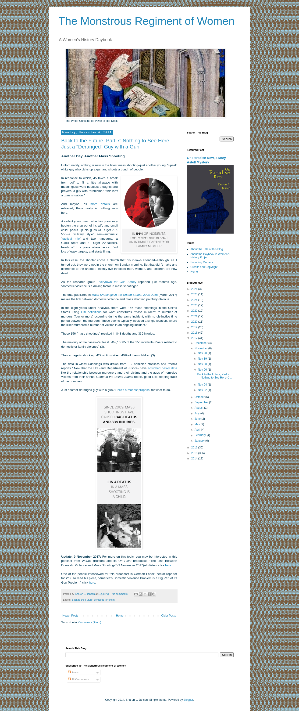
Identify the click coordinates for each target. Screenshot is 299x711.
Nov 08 (202, 364)
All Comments (78, 679)
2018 (194, 332)
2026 (194, 289)
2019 (194, 327)
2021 (194, 316)
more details (100, 204)
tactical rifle (71, 238)
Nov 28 (202, 353)
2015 (194, 453)
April (198, 429)
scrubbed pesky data (162, 368)
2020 (194, 321)
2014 (194, 458)
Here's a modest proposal (132, 390)
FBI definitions (91, 312)
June (198, 418)
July (197, 413)
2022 (194, 310)
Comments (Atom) (89, 622)
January (200, 440)
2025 (194, 294)
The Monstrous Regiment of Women (146, 21)
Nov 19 (202, 358)
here (168, 565)
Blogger (188, 699)
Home (120, 615)
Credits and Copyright (203, 267)
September (202, 402)
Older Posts (168, 615)
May (198, 424)
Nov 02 (202, 390)
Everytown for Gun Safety (116, 282)
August (199, 407)
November (201, 348)
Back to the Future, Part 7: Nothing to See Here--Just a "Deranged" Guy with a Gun (117, 144)
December (201, 343)
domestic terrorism (104, 599)
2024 (194, 300)
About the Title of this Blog (206, 249)
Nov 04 (202, 384)
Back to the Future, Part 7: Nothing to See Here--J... (214, 376)
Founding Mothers (201, 262)
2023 (194, 305)
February (200, 435)
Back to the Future (82, 599)
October (200, 397)
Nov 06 (202, 369)
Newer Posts (70, 615)
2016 (194, 447)
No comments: (120, 593)
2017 (194, 338)
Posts (73, 672)
